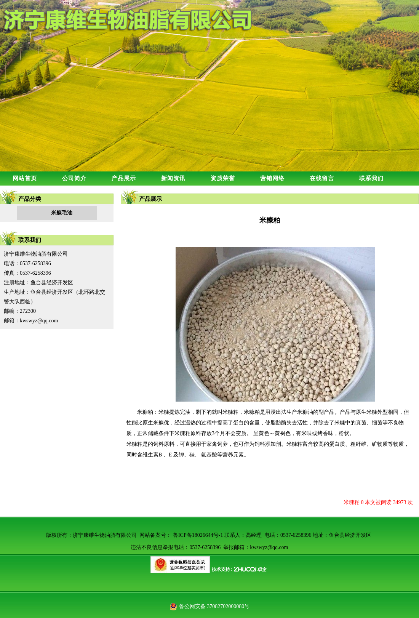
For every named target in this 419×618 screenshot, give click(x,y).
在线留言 (322, 178)
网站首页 (25, 178)
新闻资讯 (173, 178)
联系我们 (371, 178)
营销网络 (272, 178)
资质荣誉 (223, 178)
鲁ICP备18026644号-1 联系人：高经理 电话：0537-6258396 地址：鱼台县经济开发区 (272, 535)
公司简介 (74, 178)
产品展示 (124, 178)
